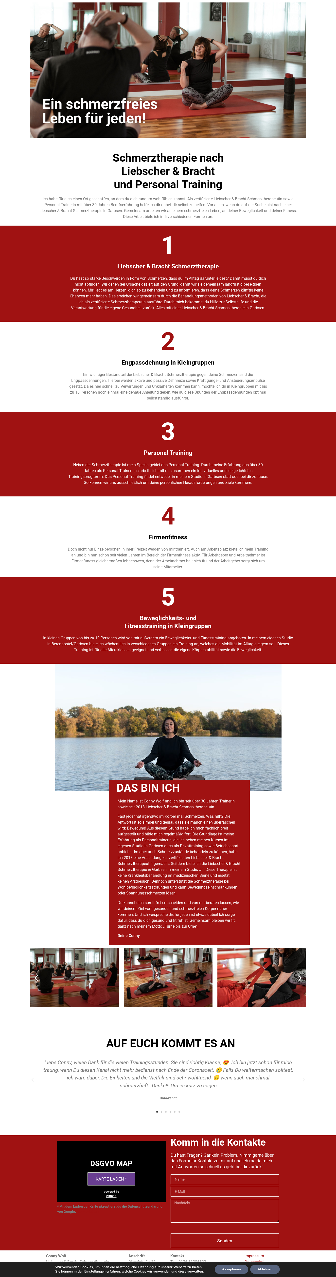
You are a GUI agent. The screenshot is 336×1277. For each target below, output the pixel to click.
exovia (111, 1196)
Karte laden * (111, 1179)
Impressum (254, 1256)
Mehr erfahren (88, 1212)
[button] (163, 1012)
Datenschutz (255, 1262)
